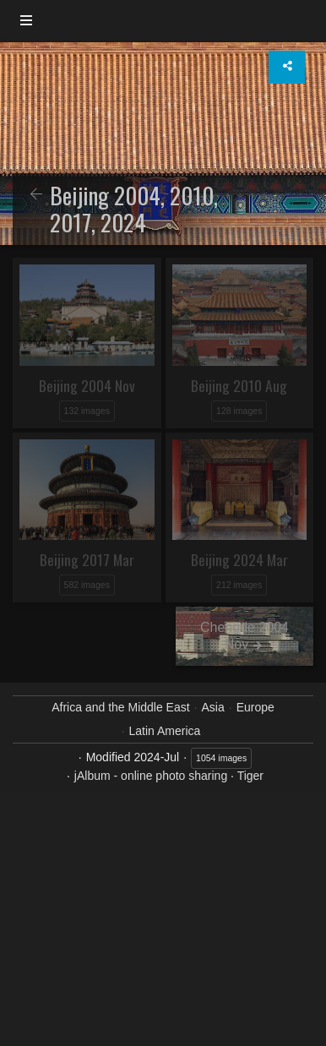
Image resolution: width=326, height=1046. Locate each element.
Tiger (250, 775)
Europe (255, 707)
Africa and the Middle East (120, 707)
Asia (213, 707)
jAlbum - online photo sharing (150, 775)
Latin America (165, 731)
